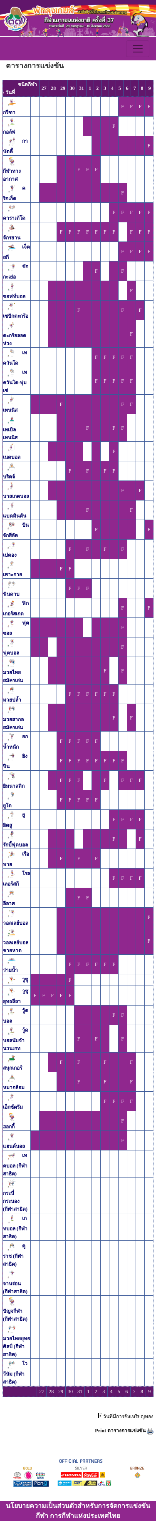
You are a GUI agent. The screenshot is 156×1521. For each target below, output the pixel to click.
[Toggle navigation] (137, 48)
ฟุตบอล (11, 653)
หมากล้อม (14, 1087)
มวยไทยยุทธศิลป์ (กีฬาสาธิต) (16, 1346)
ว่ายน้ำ (10, 970)
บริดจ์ (9, 477)
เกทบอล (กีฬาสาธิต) (15, 1228)
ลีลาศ (9, 903)
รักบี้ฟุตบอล (15, 845)
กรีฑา (9, 112)
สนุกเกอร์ (12, 1068)
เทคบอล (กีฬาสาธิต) (15, 1165)
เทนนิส (10, 410)
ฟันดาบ (11, 594)
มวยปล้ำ (12, 700)
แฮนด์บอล (14, 1146)
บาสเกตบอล (16, 496)
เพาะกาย (12, 575)
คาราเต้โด (14, 218)
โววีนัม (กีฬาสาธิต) (15, 1373)
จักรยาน (11, 238)
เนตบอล (11, 457)
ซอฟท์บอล (14, 296)
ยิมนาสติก (14, 786)
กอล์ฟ (9, 132)
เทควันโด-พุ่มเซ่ (15, 382)
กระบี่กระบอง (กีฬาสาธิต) (15, 1201)
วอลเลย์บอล (15, 923)
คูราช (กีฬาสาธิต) (14, 1255)
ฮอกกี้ (9, 1127)
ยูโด (7, 806)
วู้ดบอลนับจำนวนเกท (15, 1040)
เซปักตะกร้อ (15, 316)
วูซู (25, 980)
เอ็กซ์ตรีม (13, 1107)
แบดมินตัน (14, 516)
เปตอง (10, 555)
